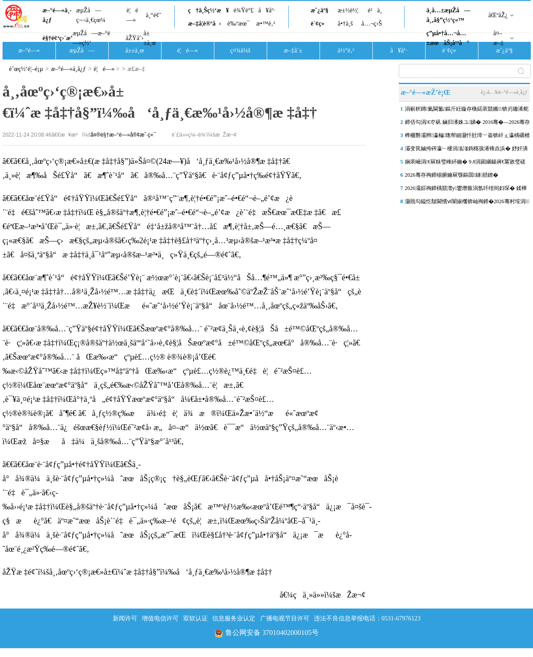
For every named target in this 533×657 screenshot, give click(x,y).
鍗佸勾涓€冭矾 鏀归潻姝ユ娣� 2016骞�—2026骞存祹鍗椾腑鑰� (467, 124)
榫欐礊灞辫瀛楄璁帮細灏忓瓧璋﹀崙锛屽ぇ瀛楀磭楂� (467, 137)
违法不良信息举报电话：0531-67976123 (367, 618)
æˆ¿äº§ (319, 10)
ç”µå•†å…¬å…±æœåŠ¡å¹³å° (447, 38)
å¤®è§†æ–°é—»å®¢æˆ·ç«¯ (123, 135)
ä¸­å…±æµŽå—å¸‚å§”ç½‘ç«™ (448, 15)
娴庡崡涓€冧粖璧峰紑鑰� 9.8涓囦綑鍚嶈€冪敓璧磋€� (465, 163)
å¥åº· (266, 10)
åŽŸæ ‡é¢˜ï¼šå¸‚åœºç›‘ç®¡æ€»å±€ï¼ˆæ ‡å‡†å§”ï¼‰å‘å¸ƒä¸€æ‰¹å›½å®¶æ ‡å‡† (137, 572)
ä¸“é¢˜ (153, 15)
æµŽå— (81, 50)
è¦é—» (132, 15)
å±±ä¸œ (149, 38)
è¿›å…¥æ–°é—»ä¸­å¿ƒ (504, 92)
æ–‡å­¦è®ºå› (204, 23)
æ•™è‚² (265, 23)
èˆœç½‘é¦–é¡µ (26, 69)
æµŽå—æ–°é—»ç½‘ (91, 38)
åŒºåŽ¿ (498, 15)
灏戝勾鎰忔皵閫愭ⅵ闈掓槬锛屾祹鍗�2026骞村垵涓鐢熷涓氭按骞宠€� (467, 203)
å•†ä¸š (345, 23)
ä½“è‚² (346, 50)
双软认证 (195, 618)
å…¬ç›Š (371, 23)
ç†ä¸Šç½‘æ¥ (208, 10)
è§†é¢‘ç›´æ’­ (58, 38)
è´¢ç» (320, 23)
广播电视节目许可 (284, 618)
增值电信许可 (160, 618)
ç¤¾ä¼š (240, 50)
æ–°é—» (29, 50)
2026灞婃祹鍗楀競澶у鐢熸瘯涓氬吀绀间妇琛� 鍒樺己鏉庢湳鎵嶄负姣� (466, 190)
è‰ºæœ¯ (239, 23)
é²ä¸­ (375, 10)
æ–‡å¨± (293, 50)
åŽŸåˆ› (134, 38)
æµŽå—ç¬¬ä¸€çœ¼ (91, 15)
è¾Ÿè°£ (244, 10)
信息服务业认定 (233, 618)
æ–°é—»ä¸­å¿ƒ (57, 15)
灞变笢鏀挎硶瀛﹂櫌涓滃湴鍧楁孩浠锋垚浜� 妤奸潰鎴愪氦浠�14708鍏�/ (466, 150)
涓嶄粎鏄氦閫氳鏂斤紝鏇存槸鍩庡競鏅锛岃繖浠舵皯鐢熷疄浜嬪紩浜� (467, 110)
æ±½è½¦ (348, 10)
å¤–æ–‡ (498, 38)
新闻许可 (125, 618)
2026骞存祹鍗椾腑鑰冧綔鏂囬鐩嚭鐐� (452, 175)
